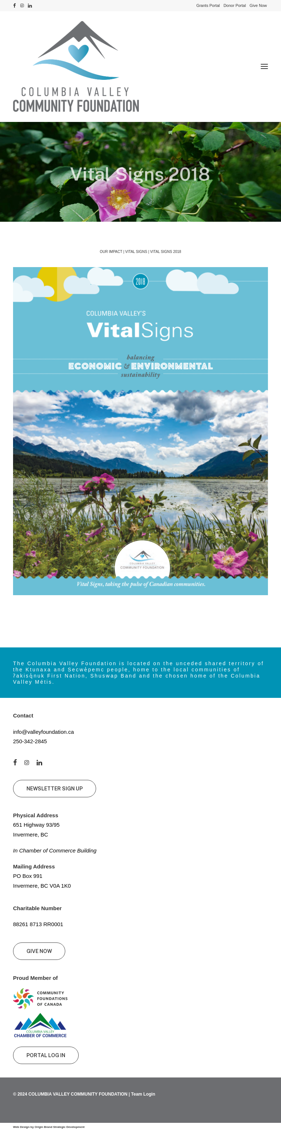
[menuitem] (208, 5)
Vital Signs (136, 252)
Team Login (143, 1094)
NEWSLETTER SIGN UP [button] (54, 788)
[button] (14, 5)
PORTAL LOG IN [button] (45, 1055)
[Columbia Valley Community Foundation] (140, 66)
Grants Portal (208, 5)
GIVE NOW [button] (39, 951)
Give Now (258, 5)
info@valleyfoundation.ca (43, 732)
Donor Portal (234, 5)
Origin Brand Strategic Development (59, 1127)
